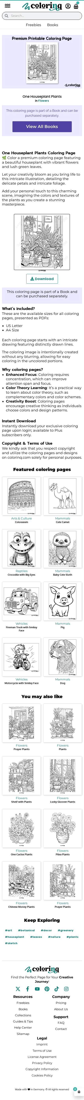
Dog (62, 683)
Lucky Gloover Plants (62, 801)
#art (8, 930)
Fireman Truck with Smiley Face (21, 629)
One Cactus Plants (21, 854)
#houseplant (14, 937)
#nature (54, 937)
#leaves (36, 937)
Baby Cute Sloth (62, 574)
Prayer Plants (21, 749)
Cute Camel (62, 522)
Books (52, 25)
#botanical (26, 930)
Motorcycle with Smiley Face (22, 683)
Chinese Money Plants (21, 906)
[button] (5, 6)
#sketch (11, 943)
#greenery (65, 930)
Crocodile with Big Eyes (21, 574)
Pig (62, 627)
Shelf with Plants (21, 801)
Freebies (33, 25)
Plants (62, 749)
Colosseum (21, 522)
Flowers (43, 101)
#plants (72, 937)
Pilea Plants (63, 854)
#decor (46, 930)
